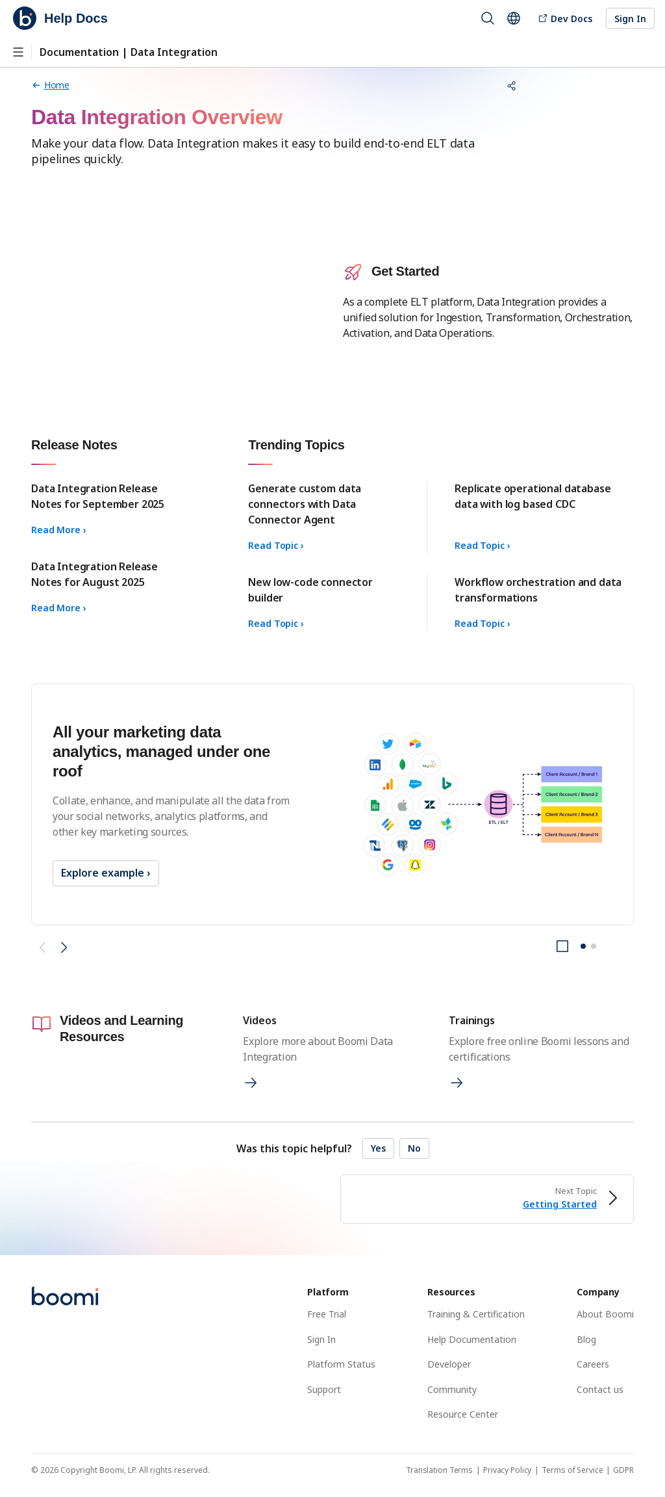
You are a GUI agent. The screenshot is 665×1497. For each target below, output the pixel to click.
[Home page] (50, 85)
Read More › (58, 529)
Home (50, 85)
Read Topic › (275, 545)
